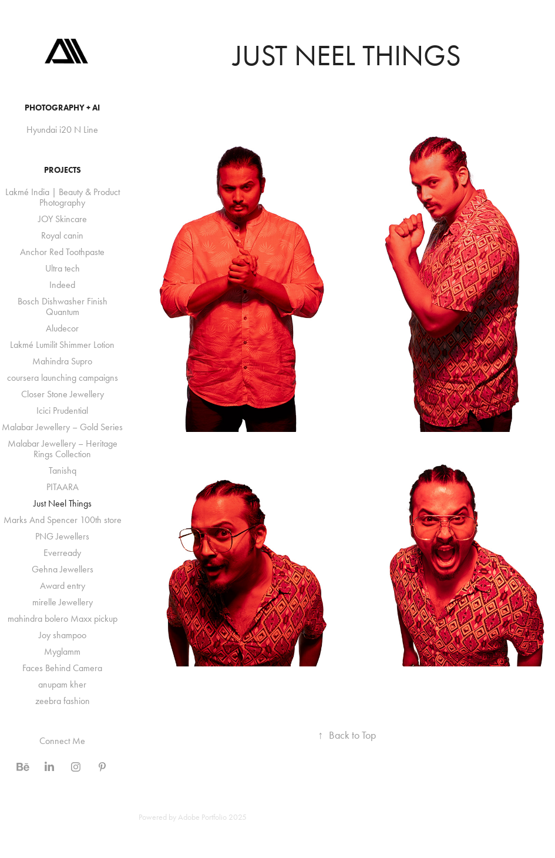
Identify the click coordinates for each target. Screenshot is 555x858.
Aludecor (62, 328)
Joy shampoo (62, 635)
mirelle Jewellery (62, 602)
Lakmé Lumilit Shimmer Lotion (62, 344)
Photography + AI (62, 108)
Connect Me (62, 740)
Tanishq (62, 470)
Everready (62, 552)
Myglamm (62, 651)
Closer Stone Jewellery (62, 394)
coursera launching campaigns (62, 377)
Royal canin (62, 235)
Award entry (62, 585)
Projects (62, 170)
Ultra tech (62, 268)
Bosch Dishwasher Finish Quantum (62, 306)
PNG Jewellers (62, 536)
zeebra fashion (62, 700)
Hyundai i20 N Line (62, 129)
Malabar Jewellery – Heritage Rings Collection (62, 449)
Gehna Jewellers (62, 569)
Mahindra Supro (62, 361)
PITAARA (62, 486)
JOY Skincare (62, 218)
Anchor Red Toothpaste (62, 251)
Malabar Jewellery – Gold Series (62, 427)
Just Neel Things (62, 503)
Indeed (62, 284)
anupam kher (62, 684)
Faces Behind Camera (62, 667)
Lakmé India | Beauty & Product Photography (62, 197)
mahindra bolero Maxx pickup (62, 618)
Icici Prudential (62, 410)
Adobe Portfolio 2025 (212, 817)
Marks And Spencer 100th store (63, 519)
